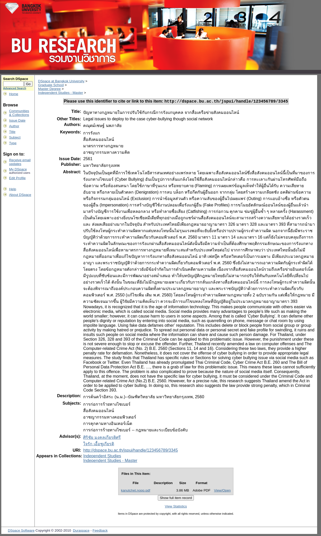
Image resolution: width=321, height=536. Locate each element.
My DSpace (18, 169)
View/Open (222, 491)
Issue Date (17, 120)
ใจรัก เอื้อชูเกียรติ (98, 444)
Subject (14, 137)
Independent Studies (102, 457)
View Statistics (176, 507)
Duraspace (81, 531)
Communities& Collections (19, 113)
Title (12, 132)
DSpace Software (21, 531)
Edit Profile (17, 178)
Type (12, 143)
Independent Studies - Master (60, 93)
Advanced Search (14, 88)
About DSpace (20, 195)
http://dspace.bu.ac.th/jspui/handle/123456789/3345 (130, 451)
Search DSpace (15, 79)
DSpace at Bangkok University (61, 81)
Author (14, 126)
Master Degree (49, 89)
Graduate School (51, 85)
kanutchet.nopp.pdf (135, 491)
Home (13, 94)
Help (12, 189)
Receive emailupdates (20, 162)
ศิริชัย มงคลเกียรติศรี (101, 438)
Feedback (100, 531)
